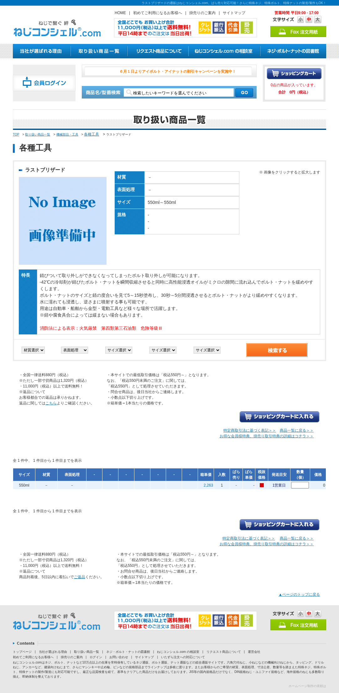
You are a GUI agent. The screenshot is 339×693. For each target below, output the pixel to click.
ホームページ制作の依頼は (307, 686)
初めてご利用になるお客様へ (157, 13)
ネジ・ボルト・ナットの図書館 (128, 651)
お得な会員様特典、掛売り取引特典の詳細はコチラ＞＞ (267, 436)
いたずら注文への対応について (183, 657)
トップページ (22, 651)
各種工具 (91, 134)
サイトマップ (234, 13)
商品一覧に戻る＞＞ (297, 430)
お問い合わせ (118, 657)
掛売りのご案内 (202, 13)
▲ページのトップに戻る (299, 594)
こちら (51, 403)
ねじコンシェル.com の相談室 (178, 651)
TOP (16, 134)
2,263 (208, 485)
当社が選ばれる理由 (53, 651)
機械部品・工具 (67, 134)
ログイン (96, 657)
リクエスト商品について (223, 651)
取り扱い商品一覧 (37, 134)
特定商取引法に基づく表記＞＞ (249, 430)
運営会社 (254, 651)
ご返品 (79, 577)
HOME (120, 13)
